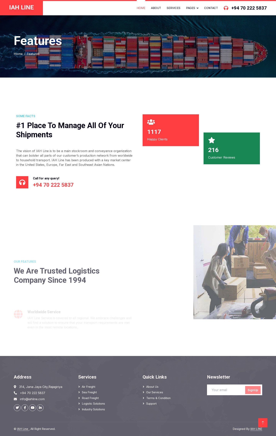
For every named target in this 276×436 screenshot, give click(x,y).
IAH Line (23, 429)
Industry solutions (93, 409)
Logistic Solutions (93, 403)
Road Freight (90, 398)
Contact (211, 8)
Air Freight (88, 387)
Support (151, 403)
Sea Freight (89, 392)
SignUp (253, 390)
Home (141, 8)
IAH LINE (256, 429)
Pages (190, 8)
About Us (152, 387)
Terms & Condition (158, 398)
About (156, 8)
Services (173, 8)
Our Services (154, 392)
